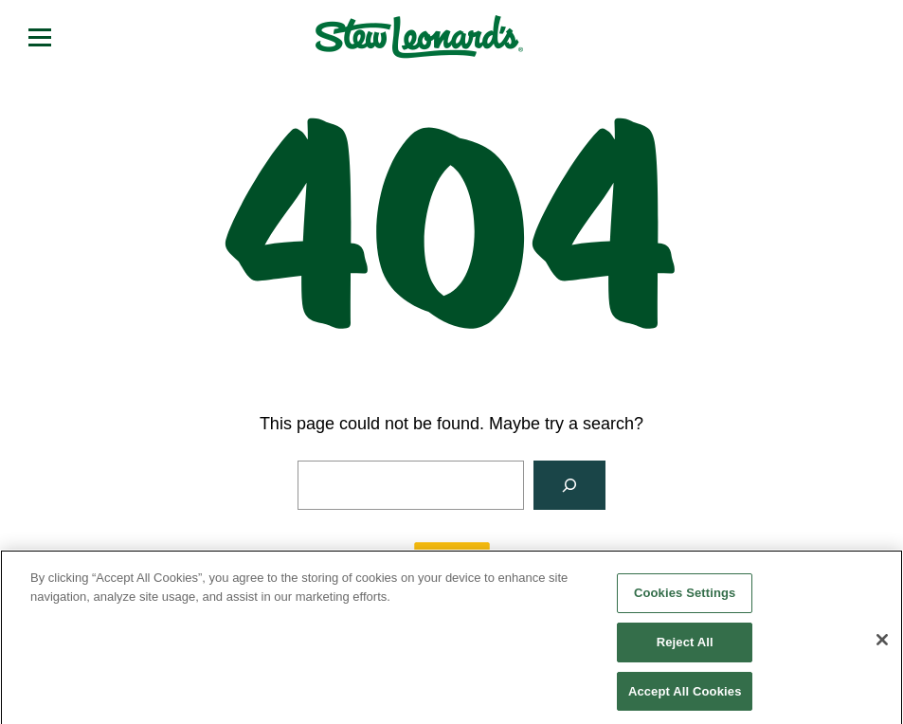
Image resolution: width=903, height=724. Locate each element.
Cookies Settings (685, 599)
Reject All (685, 649)
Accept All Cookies (685, 697)
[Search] (569, 485)
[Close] (882, 646)
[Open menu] (39, 37)
